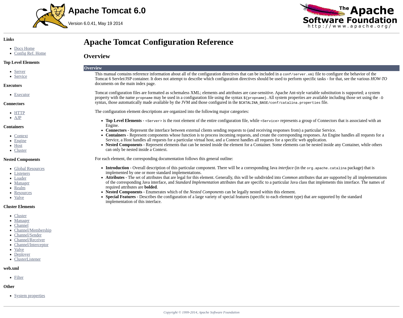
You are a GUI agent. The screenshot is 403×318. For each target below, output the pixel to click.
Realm (19, 188)
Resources (23, 192)
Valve (19, 197)
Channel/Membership (32, 230)
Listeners (22, 173)
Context (21, 136)
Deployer (22, 254)
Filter (19, 277)
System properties (29, 295)
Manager (21, 183)
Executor (22, 94)
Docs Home (24, 48)
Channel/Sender (28, 235)
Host (18, 145)
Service (20, 76)
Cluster (20, 150)
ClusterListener (27, 259)
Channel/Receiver (29, 240)
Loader (20, 178)
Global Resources (29, 168)
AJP (17, 117)
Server (19, 71)
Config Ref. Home (30, 53)
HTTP (19, 112)
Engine (20, 140)
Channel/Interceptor (31, 244)
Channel (21, 225)
